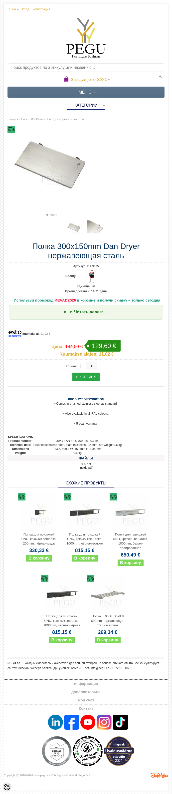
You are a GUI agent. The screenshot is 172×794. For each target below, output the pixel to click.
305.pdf (86, 464)
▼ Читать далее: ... (88, 312)
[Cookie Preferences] (6, 786)
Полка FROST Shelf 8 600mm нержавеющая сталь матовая (107, 620)
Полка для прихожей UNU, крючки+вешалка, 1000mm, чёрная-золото (85, 539)
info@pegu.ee (100, 668)
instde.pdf (85, 467)
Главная (12, 119)
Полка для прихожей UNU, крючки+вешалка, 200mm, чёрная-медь (39, 539)
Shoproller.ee (159, 775)
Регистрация (41, 9)
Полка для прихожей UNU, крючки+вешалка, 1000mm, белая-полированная (130, 541)
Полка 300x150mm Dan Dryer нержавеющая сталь (53, 119)
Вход (25, 9)
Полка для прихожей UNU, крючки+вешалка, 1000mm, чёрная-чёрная (61, 620)
